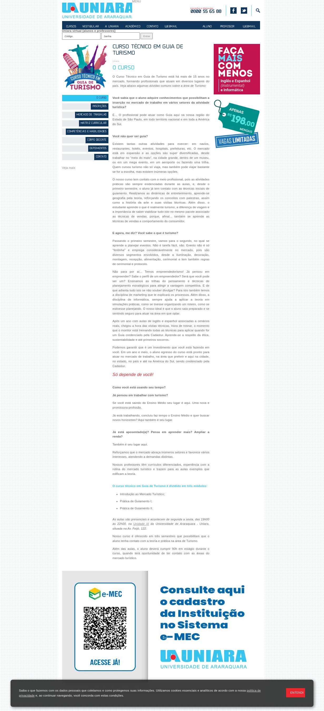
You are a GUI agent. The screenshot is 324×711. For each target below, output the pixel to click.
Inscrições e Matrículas (206, 10)
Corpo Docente (97, 140)
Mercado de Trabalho (92, 115)
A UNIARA (112, 27)
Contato (101, 157)
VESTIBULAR (90, 27)
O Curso (102, 98)
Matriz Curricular (94, 123)
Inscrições (99, 106)
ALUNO (207, 27)
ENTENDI (297, 692)
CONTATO (152, 27)
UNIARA (97, 10)
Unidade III (141, 523)
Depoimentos (98, 148)
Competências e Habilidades (87, 131)
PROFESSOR (227, 27)
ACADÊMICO (133, 27)
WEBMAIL (171, 27)
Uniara (116, 61)
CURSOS (71, 27)
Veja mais (69, 167)
